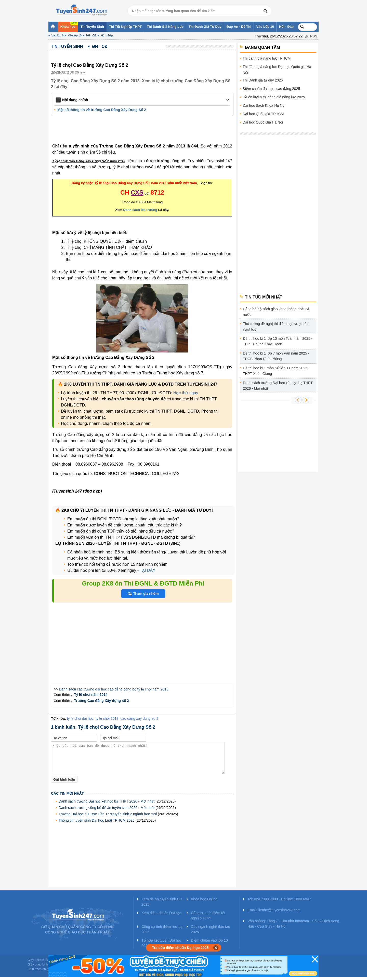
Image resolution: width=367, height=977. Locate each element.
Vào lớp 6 (57, 35)
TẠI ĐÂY (147, 570)
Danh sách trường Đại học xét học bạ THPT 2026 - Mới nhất (106, 801)
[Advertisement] (144, 130)
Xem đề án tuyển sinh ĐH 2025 (161, 901)
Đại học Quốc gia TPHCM (263, 114)
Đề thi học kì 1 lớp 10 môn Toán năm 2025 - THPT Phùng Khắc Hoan (277, 341)
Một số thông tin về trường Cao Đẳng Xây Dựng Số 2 (101, 110)
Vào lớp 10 (74, 35)
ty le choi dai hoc (80, 718)
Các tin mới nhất (67, 793)
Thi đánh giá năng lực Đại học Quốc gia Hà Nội (277, 70)
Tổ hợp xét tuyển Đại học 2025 (161, 943)
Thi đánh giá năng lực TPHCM (267, 58)
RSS (313, 36)
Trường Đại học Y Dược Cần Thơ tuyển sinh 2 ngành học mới (108, 814)
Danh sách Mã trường (140, 210)
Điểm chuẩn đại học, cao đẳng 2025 (271, 89)
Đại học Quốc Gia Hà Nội (263, 122)
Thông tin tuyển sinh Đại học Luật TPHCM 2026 (97, 820)
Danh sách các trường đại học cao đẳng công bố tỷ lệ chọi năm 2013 (113, 689)
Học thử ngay (185, 393)
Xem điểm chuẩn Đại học (161, 913)
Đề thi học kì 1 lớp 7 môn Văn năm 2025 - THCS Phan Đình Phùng (276, 356)
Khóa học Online (204, 899)
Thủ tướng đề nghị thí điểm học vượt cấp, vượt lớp (276, 326)
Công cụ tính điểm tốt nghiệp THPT (208, 915)
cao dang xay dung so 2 (140, 718)
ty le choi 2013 (107, 718)
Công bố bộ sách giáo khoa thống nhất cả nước (276, 312)
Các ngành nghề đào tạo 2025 (210, 929)
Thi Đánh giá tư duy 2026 (263, 80)
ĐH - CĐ (91, 35)
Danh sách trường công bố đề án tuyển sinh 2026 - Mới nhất (107, 808)
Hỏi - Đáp (107, 35)
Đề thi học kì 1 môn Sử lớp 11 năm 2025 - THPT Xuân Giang (276, 371)
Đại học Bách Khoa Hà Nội (264, 105)
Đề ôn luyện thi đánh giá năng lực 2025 (274, 97)
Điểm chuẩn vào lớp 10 (209, 940)
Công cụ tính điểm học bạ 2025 (161, 929)
